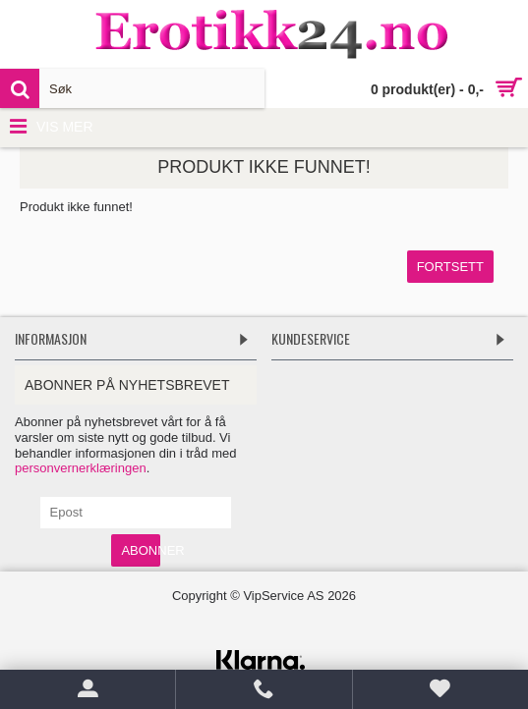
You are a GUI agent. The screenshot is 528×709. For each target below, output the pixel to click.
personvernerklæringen (81, 468)
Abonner (140, 550)
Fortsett (450, 266)
